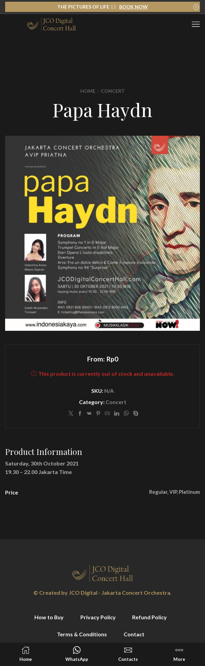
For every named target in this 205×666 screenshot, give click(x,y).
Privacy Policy (98, 617)
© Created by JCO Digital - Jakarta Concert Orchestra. (102, 592)
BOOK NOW (133, 7)
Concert (113, 91)
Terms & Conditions (82, 634)
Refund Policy (149, 617)
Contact (134, 634)
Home (87, 91)
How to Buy (49, 617)
